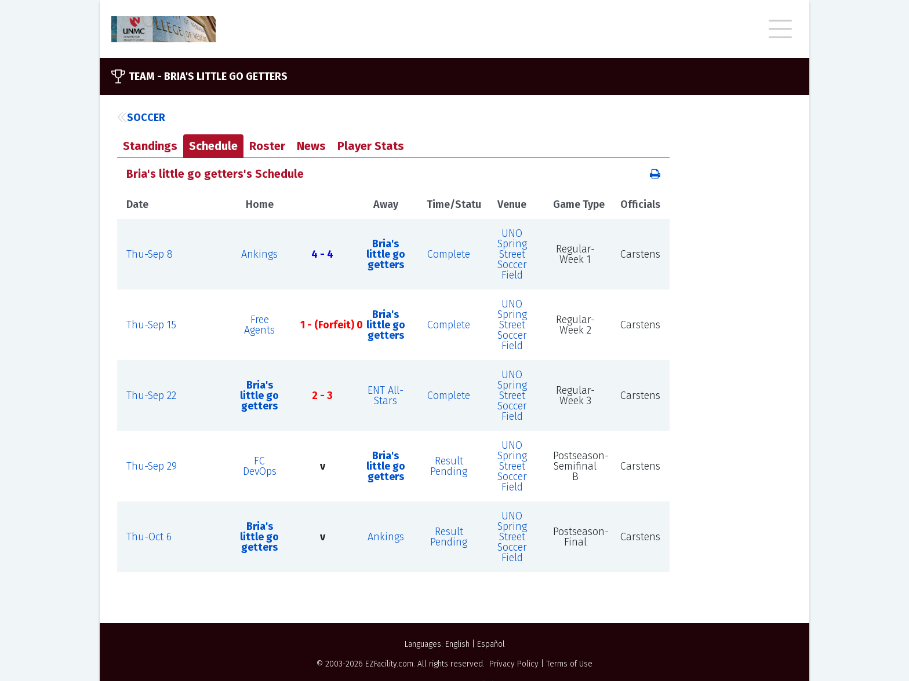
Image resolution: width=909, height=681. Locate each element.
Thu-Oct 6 (149, 536)
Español (491, 644)
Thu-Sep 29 (151, 466)
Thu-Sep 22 (151, 395)
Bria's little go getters (385, 254)
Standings (150, 146)
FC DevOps (260, 466)
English (457, 644)
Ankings (259, 254)
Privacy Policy (514, 664)
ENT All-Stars (385, 395)
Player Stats (370, 146)
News (311, 146)
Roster (267, 146)
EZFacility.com (389, 664)
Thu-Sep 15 (151, 324)
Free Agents (259, 324)
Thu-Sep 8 (149, 254)
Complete (448, 254)
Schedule (213, 146)
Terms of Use (569, 664)
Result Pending (448, 466)
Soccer (141, 117)
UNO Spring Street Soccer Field (512, 254)
